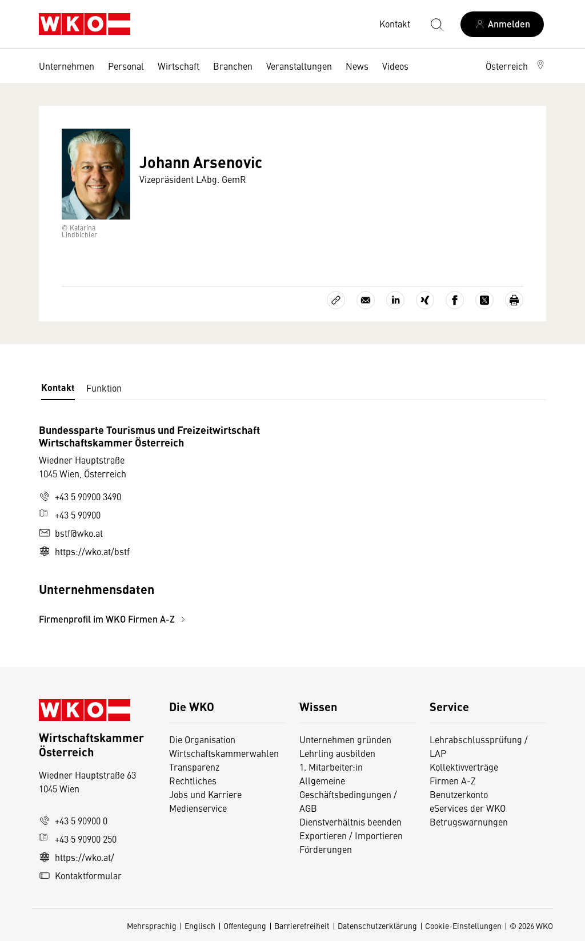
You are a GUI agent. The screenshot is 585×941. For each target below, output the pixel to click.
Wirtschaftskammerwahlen (224, 753)
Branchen (233, 65)
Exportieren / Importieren (351, 835)
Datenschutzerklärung (377, 925)
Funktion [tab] (104, 387)
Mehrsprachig (152, 925)
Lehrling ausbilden (337, 753)
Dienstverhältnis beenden (350, 821)
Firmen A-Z (453, 780)
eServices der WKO (468, 808)
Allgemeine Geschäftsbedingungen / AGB (348, 794)
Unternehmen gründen (345, 739)
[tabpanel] (208, 524)
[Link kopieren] (336, 300)
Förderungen (325, 849)
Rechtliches (193, 780)
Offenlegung (244, 925)
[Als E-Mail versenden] (365, 300)
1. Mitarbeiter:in (331, 766)
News (357, 65)
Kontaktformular (80, 875)
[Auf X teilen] (484, 300)
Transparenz (194, 766)
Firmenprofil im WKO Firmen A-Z (114, 618)
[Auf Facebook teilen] (455, 300)
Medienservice (198, 808)
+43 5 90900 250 (78, 838)
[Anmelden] (502, 24)
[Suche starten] (436, 24)
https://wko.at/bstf (84, 551)
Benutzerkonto (459, 794)
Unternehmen (66, 65)
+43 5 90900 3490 (80, 496)
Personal (126, 65)
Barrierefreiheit (302, 925)
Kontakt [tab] (58, 387)
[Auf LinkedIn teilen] (395, 300)
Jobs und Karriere (205, 794)
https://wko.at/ (76, 857)
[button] (516, 66)
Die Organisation (202, 739)
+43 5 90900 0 (73, 820)
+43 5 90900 (70, 514)
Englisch (200, 925)
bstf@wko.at (71, 533)
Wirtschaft (178, 65)
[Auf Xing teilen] (425, 300)
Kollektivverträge (464, 766)
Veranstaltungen (299, 65)
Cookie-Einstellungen (463, 925)
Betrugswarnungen (470, 821)
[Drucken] (514, 300)
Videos (395, 65)
